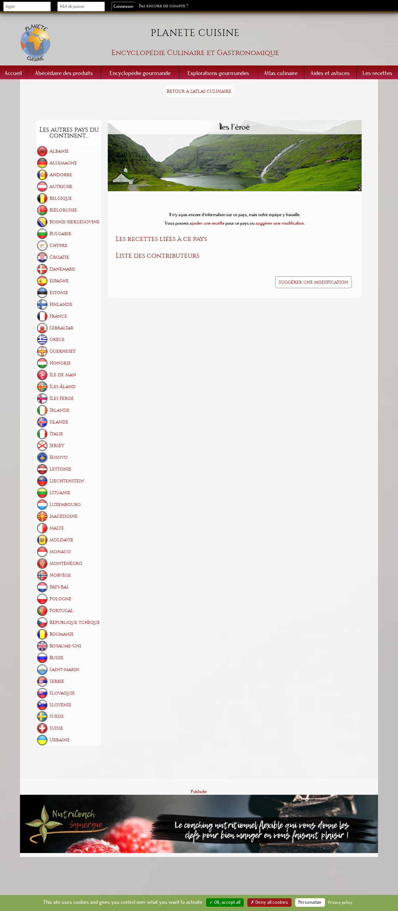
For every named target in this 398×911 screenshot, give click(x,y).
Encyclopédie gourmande (140, 73)
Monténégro (65, 563)
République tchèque (74, 622)
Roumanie (61, 634)
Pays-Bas (58, 587)
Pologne (60, 599)
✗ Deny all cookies (269, 902)
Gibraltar (61, 328)
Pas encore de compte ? (163, 6)
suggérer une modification (280, 223)
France (58, 316)
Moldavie (61, 540)
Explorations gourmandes (218, 73)
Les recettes (377, 73)
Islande (58, 422)
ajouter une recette (207, 223)
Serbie (56, 681)
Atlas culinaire (281, 73)
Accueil (13, 73)
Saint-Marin (64, 669)
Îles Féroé (61, 398)
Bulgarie (60, 233)
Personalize (310, 902)
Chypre (58, 245)
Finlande (60, 304)
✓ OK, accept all (224, 902)
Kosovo (58, 457)
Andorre (60, 174)
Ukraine (59, 740)
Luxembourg (65, 504)
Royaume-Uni (65, 646)
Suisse (56, 728)
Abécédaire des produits (64, 73)
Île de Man (62, 375)
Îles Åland (62, 386)
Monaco (60, 551)
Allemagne (63, 163)
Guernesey (62, 351)
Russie (56, 657)
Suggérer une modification (313, 282)
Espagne (59, 281)
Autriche (60, 186)
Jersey (56, 445)
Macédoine (63, 516)
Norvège (60, 575)
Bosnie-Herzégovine (74, 222)
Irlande (59, 410)
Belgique (60, 198)
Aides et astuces (330, 73)
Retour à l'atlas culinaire (199, 91)
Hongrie (60, 363)
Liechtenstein (66, 481)
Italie (56, 434)
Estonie (58, 292)
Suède (56, 716)
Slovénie (60, 705)
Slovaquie (62, 693)
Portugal (61, 610)
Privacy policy (340, 902)
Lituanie (59, 492)
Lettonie (60, 469)
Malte (56, 528)
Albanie (59, 151)
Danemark (62, 269)
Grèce (57, 339)
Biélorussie (63, 210)
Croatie (59, 257)
